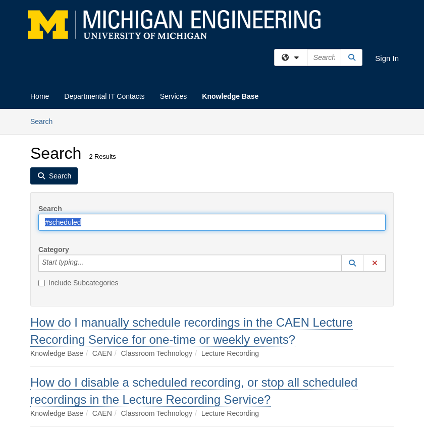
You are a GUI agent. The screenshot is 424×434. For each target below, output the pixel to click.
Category (53, 249)
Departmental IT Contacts (104, 96)
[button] (352, 263)
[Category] (88, 263)
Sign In (387, 58)
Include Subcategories (78, 283)
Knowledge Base (230, 96)
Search (45, 121)
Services (173, 96)
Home (39, 96)
